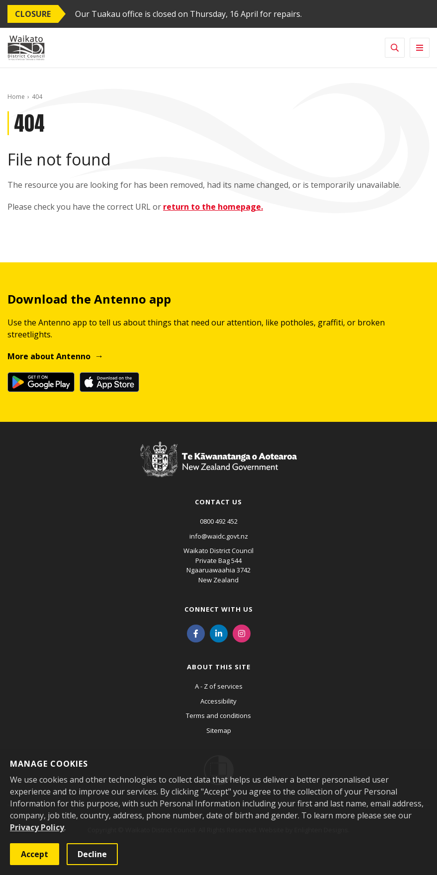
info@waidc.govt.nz (218, 536)
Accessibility (218, 701)
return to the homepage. (213, 206)
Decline (92, 854)
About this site (219, 666)
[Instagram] (242, 632)
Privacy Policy (37, 827)
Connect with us (218, 609)
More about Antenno (48, 356)
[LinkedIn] (219, 632)
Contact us (218, 501)
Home (16, 96)
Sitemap (218, 730)
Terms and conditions (218, 715)
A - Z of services (219, 686)
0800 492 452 (219, 521)
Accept (34, 854)
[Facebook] (196, 632)
